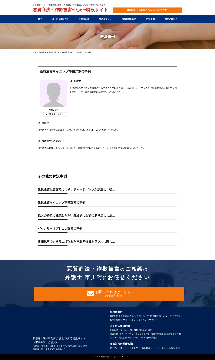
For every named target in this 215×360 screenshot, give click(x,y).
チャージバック (158, 348)
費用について (105, 19)
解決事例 (150, 19)
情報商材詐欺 (157, 334)
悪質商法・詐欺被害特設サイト (70, 10)
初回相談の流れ (129, 19)
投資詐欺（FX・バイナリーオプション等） (130, 334)
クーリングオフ (117, 348)
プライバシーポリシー (146, 320)
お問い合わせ (171, 19)
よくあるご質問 (173, 316)
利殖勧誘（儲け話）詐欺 (121, 330)
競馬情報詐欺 (131, 337)
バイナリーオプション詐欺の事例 (60, 228)
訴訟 (178, 348)
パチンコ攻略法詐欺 (148, 337)
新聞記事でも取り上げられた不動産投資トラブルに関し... (76, 241)
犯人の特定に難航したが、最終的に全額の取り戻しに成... (76, 215)
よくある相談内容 (60, 19)
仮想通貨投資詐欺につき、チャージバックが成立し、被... (76, 189)
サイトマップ (129, 320)
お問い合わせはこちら (147, 10)
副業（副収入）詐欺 (143, 330)
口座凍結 (170, 348)
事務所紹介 (84, 19)
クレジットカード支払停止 (137, 348)
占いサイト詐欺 (117, 337)
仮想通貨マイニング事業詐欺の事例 (61, 202)
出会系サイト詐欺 (172, 334)
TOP (40, 19)
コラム (162, 316)
